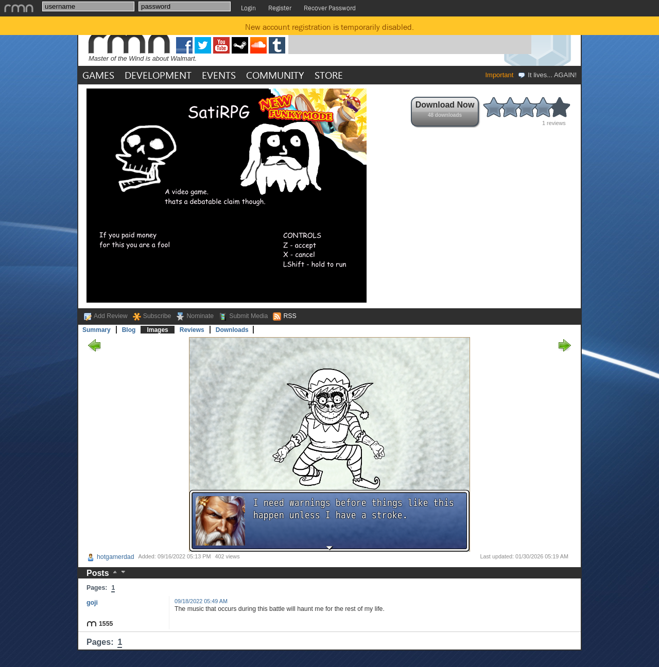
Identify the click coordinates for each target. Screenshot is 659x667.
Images (157, 330)
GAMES (98, 74)
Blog (129, 330)
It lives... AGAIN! (547, 75)
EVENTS (219, 74)
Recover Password (330, 8)
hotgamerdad (110, 556)
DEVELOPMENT (158, 74)
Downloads (232, 330)
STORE (329, 74)
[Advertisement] (409, 37)
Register (279, 8)
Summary (96, 330)
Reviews (192, 330)
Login (248, 8)
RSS (289, 316)
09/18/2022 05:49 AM (201, 601)
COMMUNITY (275, 74)
